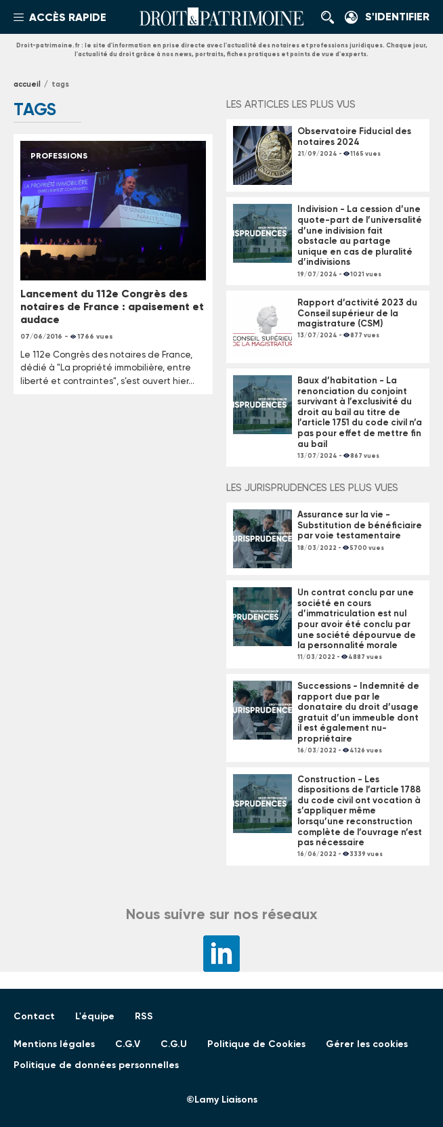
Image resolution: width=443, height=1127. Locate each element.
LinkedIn (221, 953)
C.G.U (174, 1044)
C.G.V (127, 1044)
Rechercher (331, 17)
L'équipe (94, 1016)
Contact (34, 1016)
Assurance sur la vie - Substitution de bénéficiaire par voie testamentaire (359, 524)
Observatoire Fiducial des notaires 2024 (354, 136)
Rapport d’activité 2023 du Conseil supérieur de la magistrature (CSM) (357, 312)
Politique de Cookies (256, 1044)
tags (60, 84)
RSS (144, 1016)
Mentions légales (54, 1044)
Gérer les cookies (367, 1044)
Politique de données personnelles (96, 1065)
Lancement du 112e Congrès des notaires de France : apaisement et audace (112, 306)
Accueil (27, 84)
